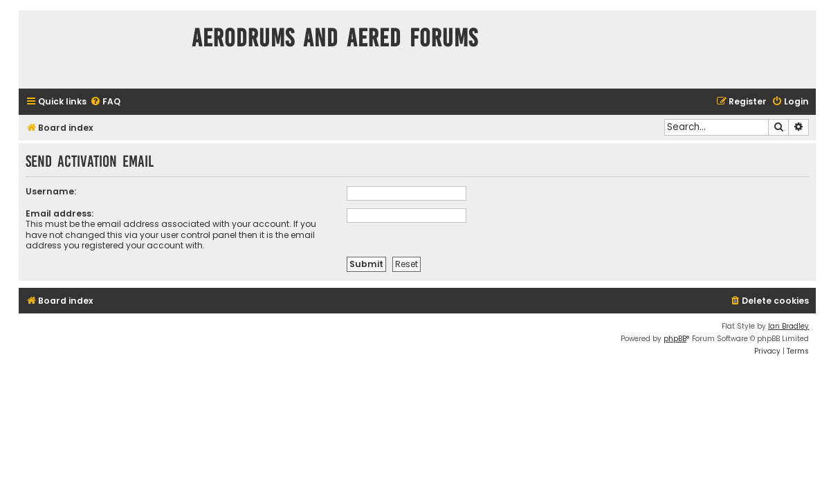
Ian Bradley (788, 326)
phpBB (675, 338)
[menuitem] (105, 102)
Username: (51, 191)
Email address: (59, 213)
